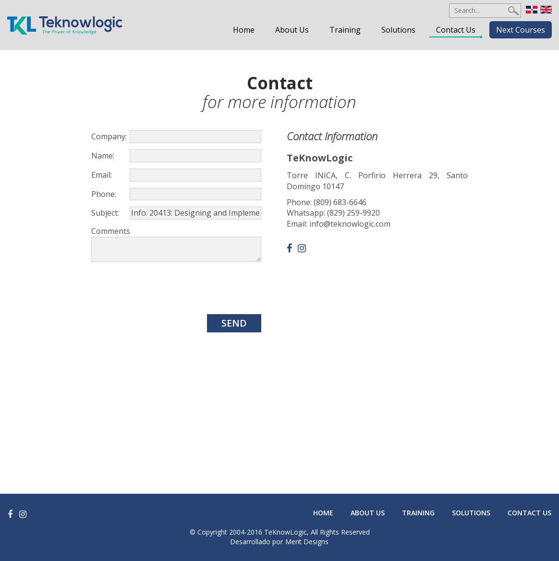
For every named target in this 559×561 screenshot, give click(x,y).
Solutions (398, 29)
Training (345, 29)
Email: (101, 175)
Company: (109, 136)
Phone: (103, 194)
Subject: (105, 212)
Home (244, 29)
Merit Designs (306, 541)
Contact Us (455, 29)
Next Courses (520, 29)
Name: (102, 155)
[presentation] (164, 288)
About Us (292, 29)
